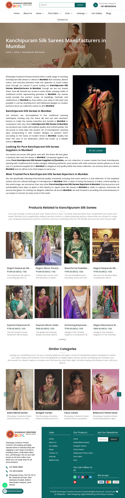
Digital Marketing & (89, 494)
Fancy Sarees (71, 414)
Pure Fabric (54, 13)
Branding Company (105, 494)
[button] (119, 394)
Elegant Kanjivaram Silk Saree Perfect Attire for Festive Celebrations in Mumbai (19, 270)
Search (80, 5)
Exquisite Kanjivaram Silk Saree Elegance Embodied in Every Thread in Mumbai (19, 327)
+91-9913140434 (108, 6)
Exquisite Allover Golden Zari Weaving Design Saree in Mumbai (48, 327)
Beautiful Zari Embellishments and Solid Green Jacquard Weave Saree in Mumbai (77, 270)
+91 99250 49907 (16, 467)
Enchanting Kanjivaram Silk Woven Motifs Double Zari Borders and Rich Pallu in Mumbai (77, 327)
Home (16, 13)
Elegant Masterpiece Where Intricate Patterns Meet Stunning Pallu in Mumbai (106, 327)
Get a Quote (96, 150)
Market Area (54, 460)
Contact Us (62, 19)
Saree (40, 13)
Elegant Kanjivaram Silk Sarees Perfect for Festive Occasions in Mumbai (106, 270)
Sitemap (52, 456)
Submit (114, 439)
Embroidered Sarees (17, 414)
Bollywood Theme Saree (105, 414)
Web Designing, (73, 494)
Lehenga (82, 13)
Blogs (108, 13)
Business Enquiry (12, 491)
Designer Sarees (44, 414)
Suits (69, 13)
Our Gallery (97, 13)
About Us (28, 13)
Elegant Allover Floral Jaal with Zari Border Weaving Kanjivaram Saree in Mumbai (48, 270)
